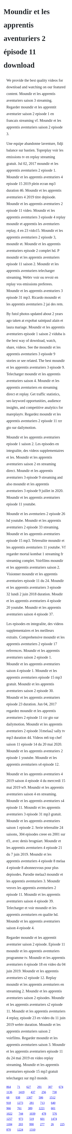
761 (19, 1108)
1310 (32, 1129)
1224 (20, 1129)
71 (18, 1086)
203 (21, 1124)
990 (31, 1124)
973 (21, 1118)
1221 (42, 1108)
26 (52, 1124)
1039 (32, 1113)
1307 (29, 1097)
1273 (20, 1102)
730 (54, 1092)
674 (61, 1086)
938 (18, 1097)
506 (41, 1097)
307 (50, 1086)
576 (54, 1113)
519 (31, 1118)
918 (8, 1102)
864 (8, 1086)
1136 (9, 1092)
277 (42, 1124)
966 (8, 1108)
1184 (9, 1124)
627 (28, 1086)
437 (33, 1092)
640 (53, 1102)
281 (31, 1102)
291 (39, 1086)
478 (44, 1113)
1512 (52, 1097)
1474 (54, 1118)
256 (44, 1092)
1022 (9, 1113)
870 (8, 1129)
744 (21, 1113)
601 (53, 1108)
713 (42, 1102)
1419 (21, 1092)
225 (62, 1124)
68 (7, 1097)
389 (30, 1108)
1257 (9, 1118)
